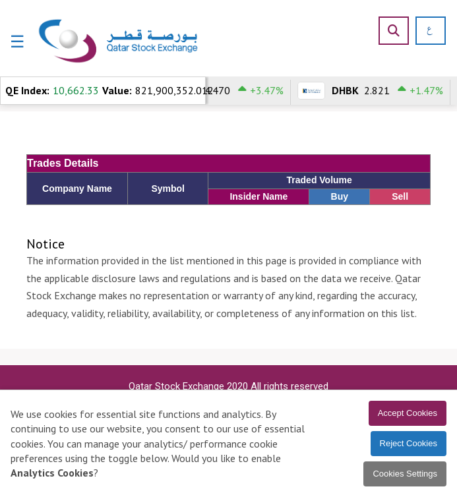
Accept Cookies (407, 413)
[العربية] (425, 31)
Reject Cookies (408, 443)
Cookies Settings (405, 474)
